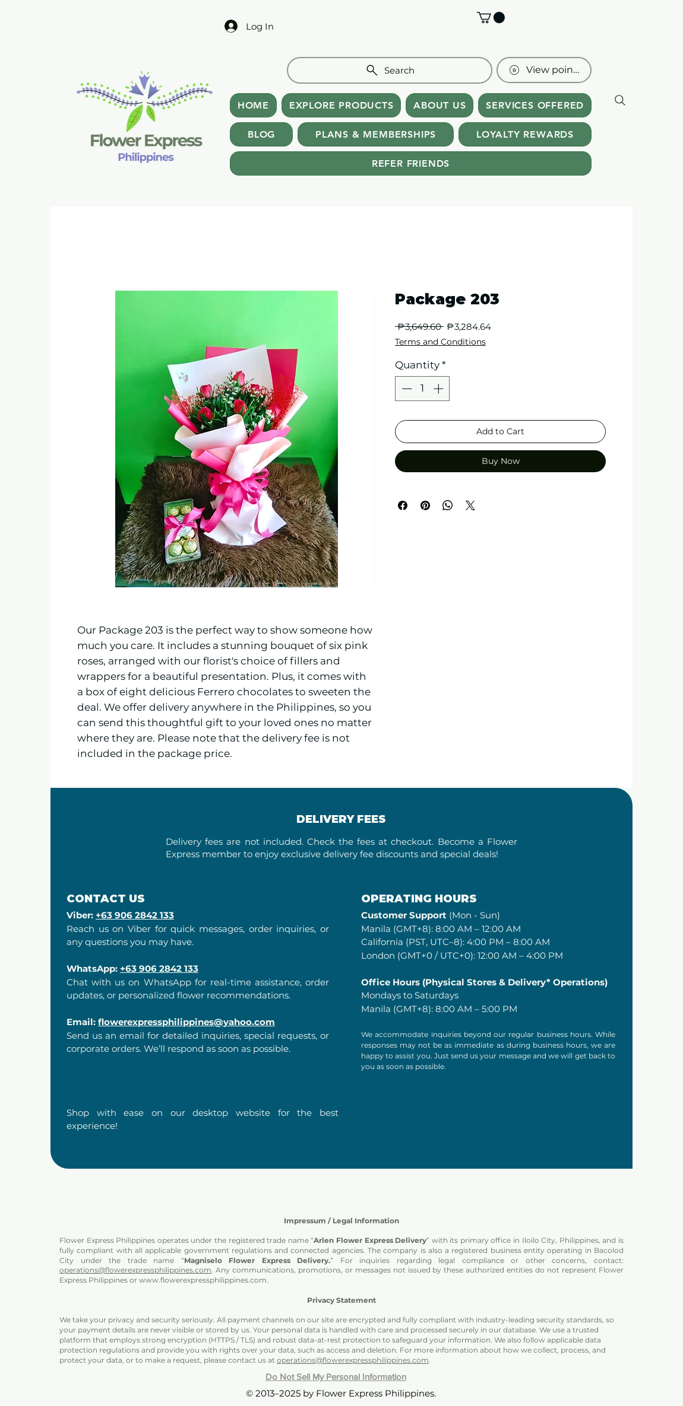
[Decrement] (406, 388)
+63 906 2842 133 (135, 915)
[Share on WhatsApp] (448, 505)
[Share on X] (470, 505)
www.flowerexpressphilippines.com (203, 1279)
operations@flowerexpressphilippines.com (135, 1269)
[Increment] (439, 388)
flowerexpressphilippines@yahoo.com (186, 1022)
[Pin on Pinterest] (425, 505)
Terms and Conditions (440, 342)
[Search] (389, 70)
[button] (491, 17)
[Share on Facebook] (403, 505)
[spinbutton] (423, 388)
